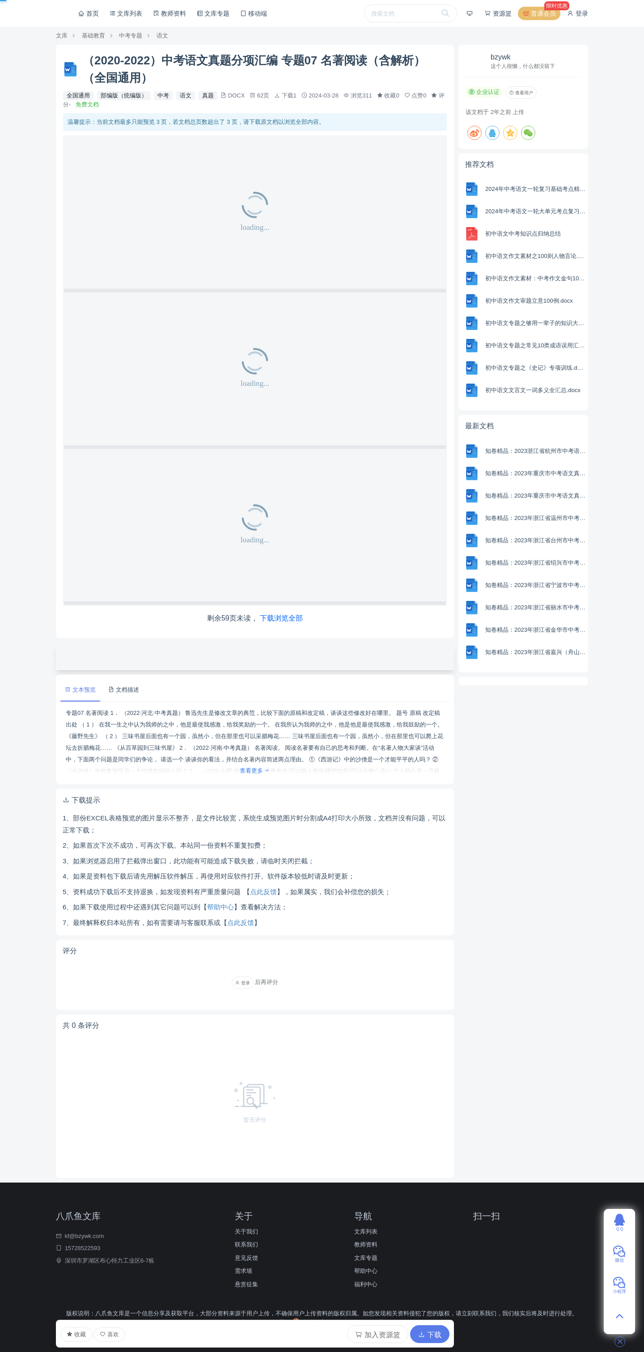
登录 (577, 13)
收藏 (76, 1334)
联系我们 (246, 1244)
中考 (163, 95)
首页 (88, 13)
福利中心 (365, 1284)
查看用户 (521, 92)
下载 (429, 1335)
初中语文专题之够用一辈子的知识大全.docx (535, 323)
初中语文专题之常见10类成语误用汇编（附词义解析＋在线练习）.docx (535, 345)
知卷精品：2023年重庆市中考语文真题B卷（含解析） (535, 473)
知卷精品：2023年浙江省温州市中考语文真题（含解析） (535, 518)
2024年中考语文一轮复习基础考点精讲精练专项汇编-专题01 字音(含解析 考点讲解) (535, 189)
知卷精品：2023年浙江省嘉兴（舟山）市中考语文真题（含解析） (535, 652)
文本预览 (80, 689)
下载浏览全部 (281, 618)
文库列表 (126, 13)
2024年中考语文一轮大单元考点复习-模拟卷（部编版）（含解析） (535, 211)
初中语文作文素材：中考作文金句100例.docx (535, 278)
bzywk (500, 57)
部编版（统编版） (124, 95)
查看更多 (255, 770)
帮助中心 (220, 907)
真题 (208, 95)
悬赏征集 (246, 1284)
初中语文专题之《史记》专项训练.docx (535, 367)
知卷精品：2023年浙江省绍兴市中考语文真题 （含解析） (535, 562)
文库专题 (213, 13)
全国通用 (78, 95)
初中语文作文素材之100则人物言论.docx (535, 256)
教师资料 (169, 13)
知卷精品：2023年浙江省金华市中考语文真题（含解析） (535, 629)
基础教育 (93, 35)
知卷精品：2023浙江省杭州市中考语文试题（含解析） (535, 451)
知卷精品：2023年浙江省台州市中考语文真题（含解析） (535, 540)
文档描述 (123, 689)
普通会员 (540, 13)
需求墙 (243, 1271)
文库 (62, 35)
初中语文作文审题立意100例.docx (529, 300)
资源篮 (498, 13)
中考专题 (130, 35)
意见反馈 (246, 1258)
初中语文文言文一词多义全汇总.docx (532, 390)
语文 (162, 35)
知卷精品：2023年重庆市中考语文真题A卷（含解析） (535, 495)
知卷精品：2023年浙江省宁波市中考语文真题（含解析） (535, 585)
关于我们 (246, 1231)
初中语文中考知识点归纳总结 (523, 233)
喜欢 (109, 1334)
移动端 (253, 13)
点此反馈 (263, 892)
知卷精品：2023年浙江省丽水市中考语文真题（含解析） (535, 607)
